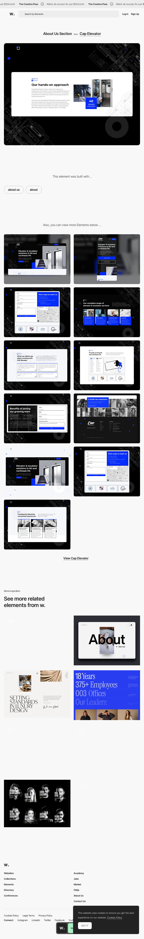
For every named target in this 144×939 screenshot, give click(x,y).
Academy (79, 873)
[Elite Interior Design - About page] (37, 694)
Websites (9, 873)
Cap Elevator (90, 33)
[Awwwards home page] (62, 928)
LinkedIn (36, 920)
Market (77, 884)
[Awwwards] (12, 14)
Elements (9, 884)
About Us (78, 895)
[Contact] (107, 471)
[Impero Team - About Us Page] (37, 803)
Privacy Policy (45, 915)
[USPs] (37, 524)
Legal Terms (29, 915)
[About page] (37, 640)
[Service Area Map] (107, 365)
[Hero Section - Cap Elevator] (37, 471)
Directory (9, 890)
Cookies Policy (11, 915)
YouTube (73, 920)
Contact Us (80, 901)
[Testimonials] (37, 365)
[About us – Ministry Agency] (107, 805)
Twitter (47, 920)
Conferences (11, 895)
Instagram (23, 920)
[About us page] (107, 640)
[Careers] (37, 418)
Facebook (60, 920)
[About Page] (37, 750)
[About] (107, 695)
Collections (10, 878)
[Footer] (107, 418)
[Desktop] (37, 259)
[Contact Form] (37, 312)
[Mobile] (107, 259)
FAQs (76, 890)
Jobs (76, 878)
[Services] (107, 312)
